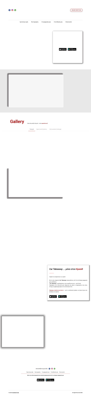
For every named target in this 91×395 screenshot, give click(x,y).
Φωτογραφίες (34, 22)
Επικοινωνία (69, 22)
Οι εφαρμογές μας (46, 22)
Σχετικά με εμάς (24, 22)
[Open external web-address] (63, 49)
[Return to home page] (45, 10)
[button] (9, 10)
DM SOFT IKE (16, 392)
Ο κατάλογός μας (58, 22)
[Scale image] (10, 138)
